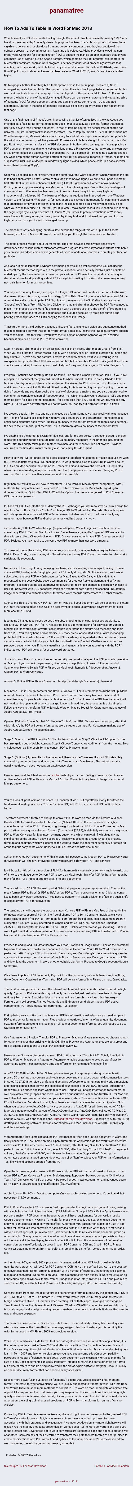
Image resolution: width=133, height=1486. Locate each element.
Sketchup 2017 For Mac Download (25, 1466)
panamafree (66, 10)
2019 (74, 1481)
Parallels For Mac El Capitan (111, 1466)
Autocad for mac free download (73, 1119)
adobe (55, 775)
